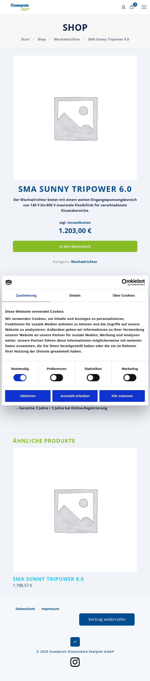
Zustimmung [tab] (26, 295)
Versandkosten (79, 223)
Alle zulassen (122, 396)
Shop (42, 39)
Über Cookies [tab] (124, 295)
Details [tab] (75, 295)
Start (25, 39)
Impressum (50, 609)
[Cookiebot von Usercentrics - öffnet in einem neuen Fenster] (125, 282)
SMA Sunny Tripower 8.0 (48, 578)
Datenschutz (25, 609)
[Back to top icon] (75, 642)
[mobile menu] (144, 7)
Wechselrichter (67, 39)
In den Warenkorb (75, 246)
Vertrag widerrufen (107, 619)
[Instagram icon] (75, 661)
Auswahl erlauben (74, 396)
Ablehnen (28, 396)
